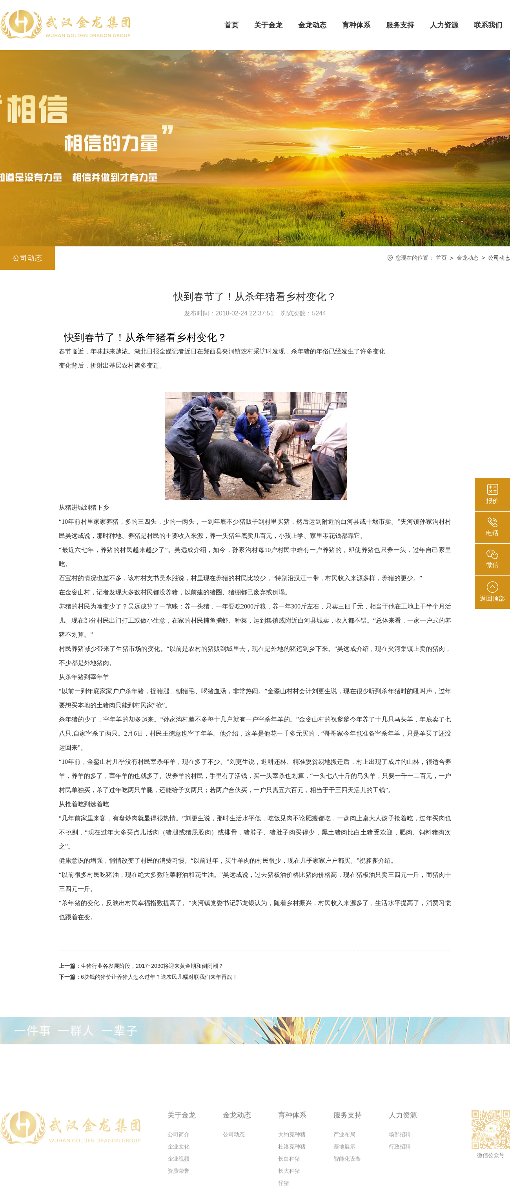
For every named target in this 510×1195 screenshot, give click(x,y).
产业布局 (344, 1178)
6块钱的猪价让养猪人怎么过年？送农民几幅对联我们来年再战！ (148, 977)
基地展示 (344, 1190)
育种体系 (356, 25)
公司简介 (178, 1178)
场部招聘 (400, 1178)
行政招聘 (400, 1190)
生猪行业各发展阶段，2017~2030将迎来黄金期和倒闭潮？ (141, 966)
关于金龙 (268, 25)
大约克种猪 (292, 1178)
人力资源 (444, 25)
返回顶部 (492, 591)
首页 (231, 25)
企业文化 (178, 1190)
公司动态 (27, 258)
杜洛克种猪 (292, 1190)
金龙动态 (312, 25)
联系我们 (488, 25)
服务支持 (400, 25)
